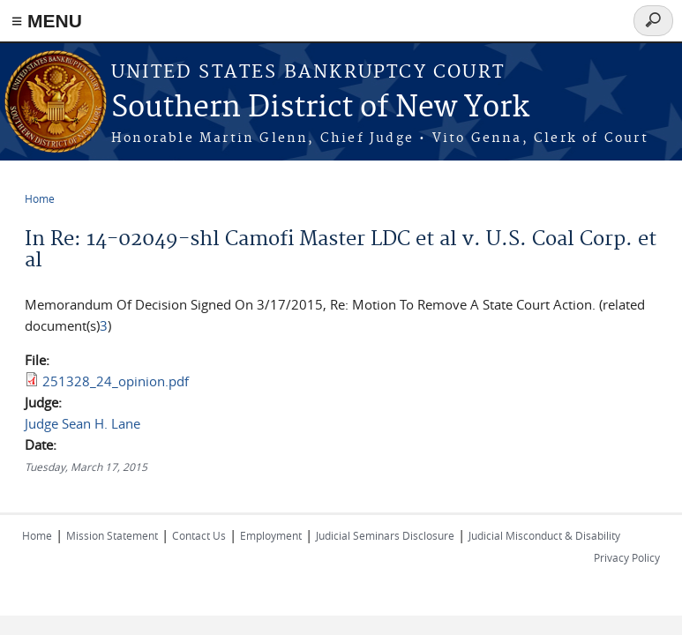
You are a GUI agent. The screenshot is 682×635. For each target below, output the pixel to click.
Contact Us (199, 535)
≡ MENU (46, 21)
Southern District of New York (320, 108)
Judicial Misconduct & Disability (544, 535)
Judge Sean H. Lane (82, 423)
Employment (271, 535)
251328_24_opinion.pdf (115, 381)
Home (40, 198)
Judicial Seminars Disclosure (385, 535)
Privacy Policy (627, 557)
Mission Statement (112, 535)
